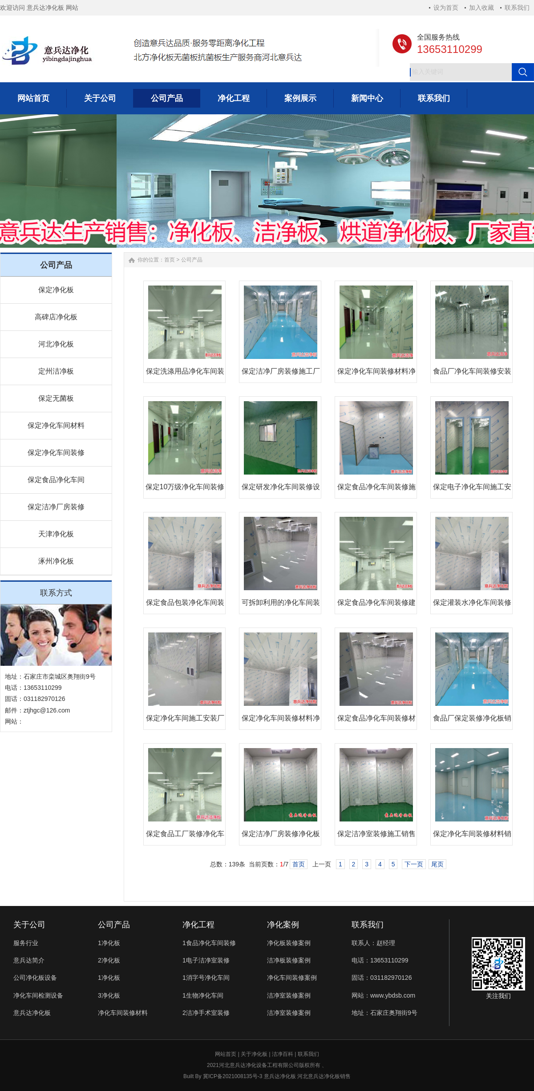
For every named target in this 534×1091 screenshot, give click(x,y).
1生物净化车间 (202, 995)
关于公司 (29, 924)
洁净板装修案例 (289, 960)
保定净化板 (56, 290)
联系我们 (517, 7)
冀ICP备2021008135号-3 (232, 1076)
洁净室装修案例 (289, 995)
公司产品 (191, 260)
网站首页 (225, 1054)
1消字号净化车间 (206, 977)
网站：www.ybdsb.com (383, 995)
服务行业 (25, 942)
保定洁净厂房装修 (56, 507)
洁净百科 (282, 1054)
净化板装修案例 (289, 942)
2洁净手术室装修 (206, 1012)
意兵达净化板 (32, 1012)
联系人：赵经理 (373, 942)
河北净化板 (56, 344)
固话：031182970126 (382, 977)
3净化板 (109, 995)
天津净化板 (56, 534)
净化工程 (198, 924)
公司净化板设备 (35, 977)
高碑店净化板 (56, 317)
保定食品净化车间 (56, 479)
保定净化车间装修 (56, 452)
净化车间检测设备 (38, 995)
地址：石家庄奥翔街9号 (384, 1012)
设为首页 (445, 7)
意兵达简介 (28, 960)
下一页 (414, 864)
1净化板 (109, 942)
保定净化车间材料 (56, 425)
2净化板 (109, 960)
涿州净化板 (56, 561)
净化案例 (283, 924)
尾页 (437, 864)
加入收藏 (481, 7)
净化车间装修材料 (123, 1012)
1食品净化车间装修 (209, 942)
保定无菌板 (56, 398)
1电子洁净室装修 (206, 960)
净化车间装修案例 (292, 977)
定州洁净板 (56, 371)
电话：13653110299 (380, 960)
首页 (169, 260)
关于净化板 (254, 1054)
